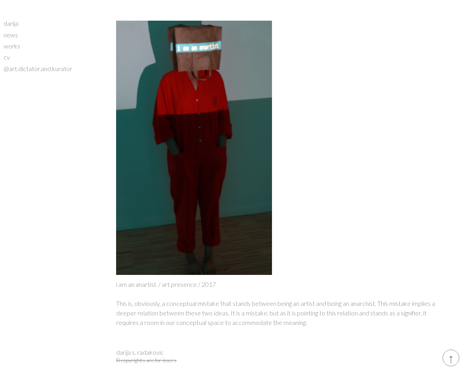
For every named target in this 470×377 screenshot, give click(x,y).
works (12, 46)
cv (7, 57)
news (11, 35)
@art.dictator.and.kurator (38, 68)
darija (11, 23)
